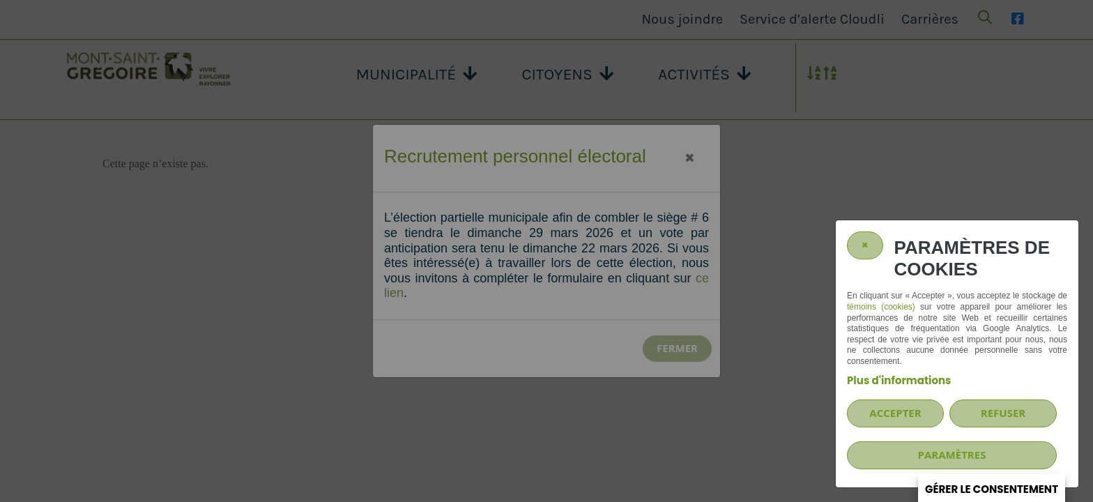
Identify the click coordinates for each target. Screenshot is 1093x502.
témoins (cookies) (881, 307)
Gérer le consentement (991, 489)
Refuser (1003, 413)
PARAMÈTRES (952, 455)
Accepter (895, 413)
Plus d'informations (899, 380)
